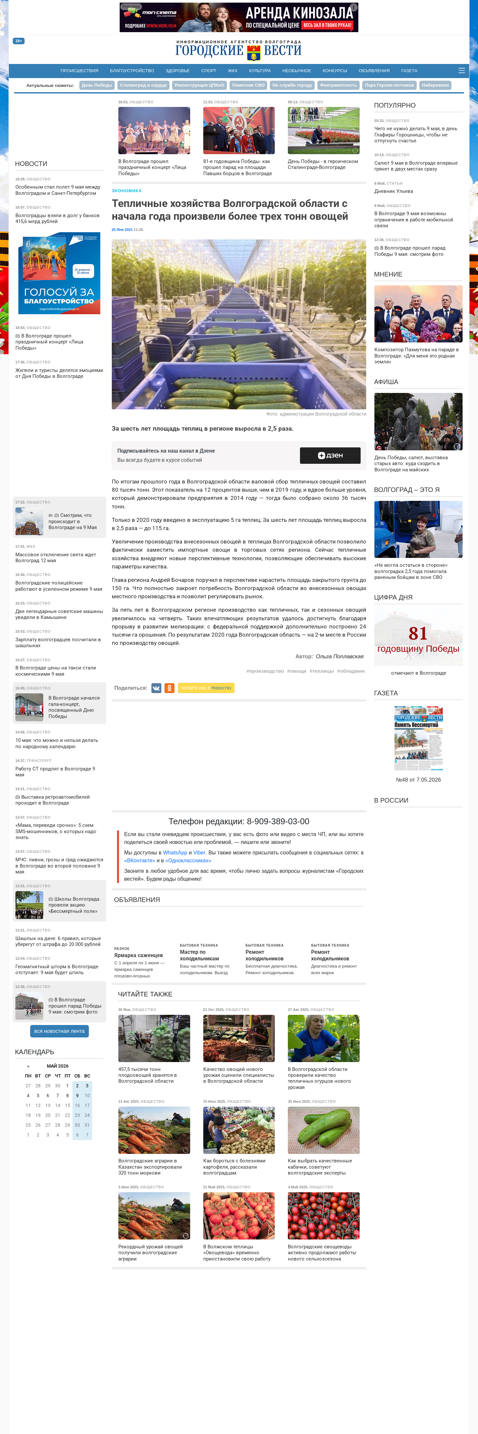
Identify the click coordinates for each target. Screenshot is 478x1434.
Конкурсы (335, 70)
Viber (199, 852)
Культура (260, 70)
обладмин (352, 671)
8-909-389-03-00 (278, 821)
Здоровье (178, 70)
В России (391, 800)
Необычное (296, 70)
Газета (409, 70)
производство (266, 671)
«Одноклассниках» (188, 860)
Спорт (208, 70)
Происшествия (79, 70)
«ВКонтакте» (139, 860)
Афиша (386, 381)
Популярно (395, 105)
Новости (31, 163)
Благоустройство (132, 70)
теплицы (323, 671)
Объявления (374, 70)
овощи (298, 671)
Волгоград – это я (407, 489)
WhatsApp (176, 852)
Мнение (388, 274)
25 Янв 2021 (122, 230)
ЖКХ (233, 70)
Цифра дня (393, 597)
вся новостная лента (59, 1031)
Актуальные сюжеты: (50, 85)
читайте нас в (206, 687)
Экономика (127, 190)
